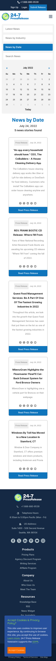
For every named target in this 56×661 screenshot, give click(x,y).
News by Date (13, 47)
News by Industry (16, 38)
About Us (28, 581)
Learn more (13, 638)
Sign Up (14, 7)
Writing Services (28, 564)
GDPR (35, 641)
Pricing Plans (28, 555)
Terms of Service (30, 657)
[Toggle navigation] (50, 16)
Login (24, 7)
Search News (13, 56)
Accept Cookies (16, 650)
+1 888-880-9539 (28, 2)
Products (28, 549)
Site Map (44, 657)
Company (28, 575)
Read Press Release (28, 210)
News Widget (28, 611)
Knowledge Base (28, 602)
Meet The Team (28, 590)
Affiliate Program (28, 568)
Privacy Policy (14, 657)
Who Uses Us (28, 585)
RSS (28, 607)
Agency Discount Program (28, 559)
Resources (28, 597)
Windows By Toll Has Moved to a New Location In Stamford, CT (28, 437)
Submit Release (38, 7)
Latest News (13, 29)
